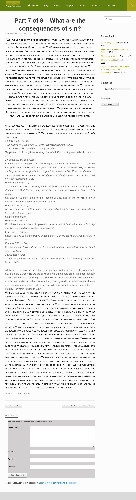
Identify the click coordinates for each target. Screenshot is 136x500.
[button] (131, 5)
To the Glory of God (109, 42)
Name (11, 451)
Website (11, 467)
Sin (29, 393)
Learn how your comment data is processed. (58, 483)
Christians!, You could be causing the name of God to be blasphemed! (115, 70)
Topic (82, 5)
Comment (13, 427)
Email (11, 459)
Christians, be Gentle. (110, 56)
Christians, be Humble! (110, 60)
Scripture (69, 5)
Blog (46, 5)
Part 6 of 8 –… (14, 406)
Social (56, 5)
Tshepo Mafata (34, 34)
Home (33, 5)
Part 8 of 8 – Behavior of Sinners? (78, 406)
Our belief (95, 5)
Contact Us (111, 5)
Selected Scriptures (19, 393)
